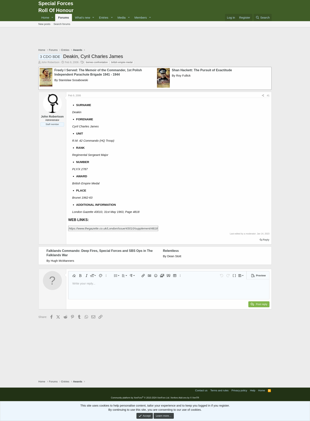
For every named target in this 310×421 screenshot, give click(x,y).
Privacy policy (239, 390)
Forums (63, 17)
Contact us (201, 390)
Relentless (171, 250)
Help (252, 390)
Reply (266, 239)
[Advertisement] (155, 38)
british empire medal (121, 62)
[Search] (263, 17)
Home (45, 17)
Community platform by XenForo (140, 397)
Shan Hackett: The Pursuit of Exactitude (202, 70)
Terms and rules (219, 390)
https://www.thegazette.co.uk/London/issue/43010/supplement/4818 (113, 228)
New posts (44, 24)
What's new (82, 17)
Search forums (62, 24)
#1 (268, 95)
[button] (52, 17)
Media (121, 17)
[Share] (263, 95)
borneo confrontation (97, 62)
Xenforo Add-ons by (184, 397)
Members (140, 17)
